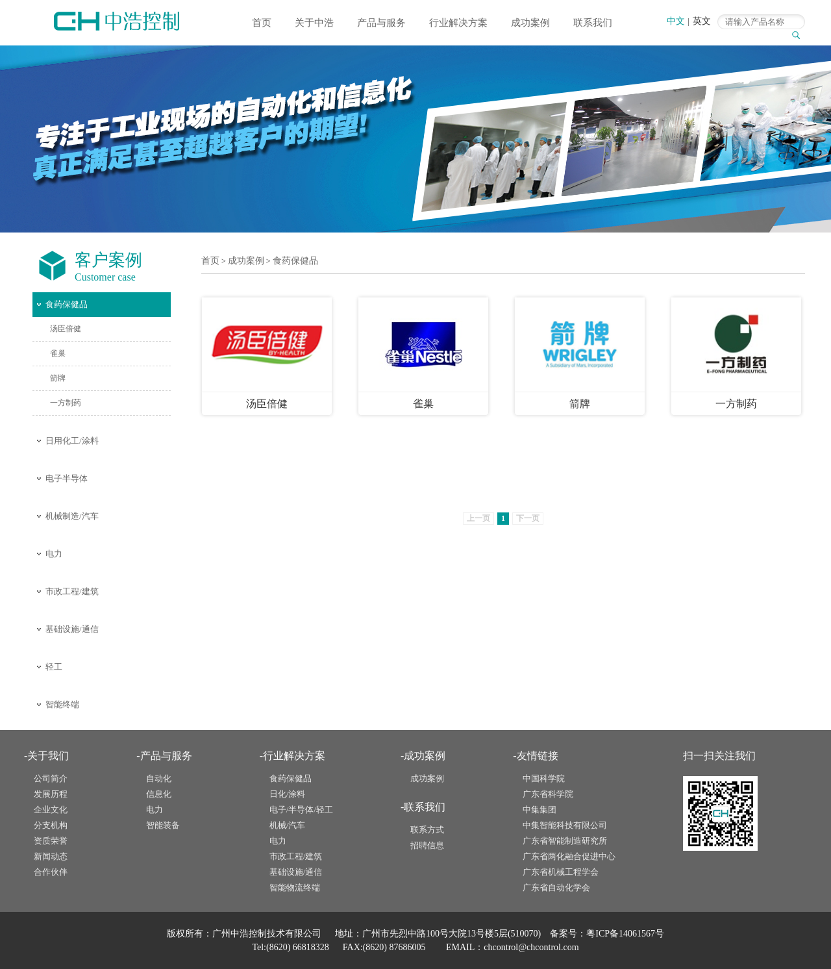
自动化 (158, 778)
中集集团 (539, 809)
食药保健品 (66, 304)
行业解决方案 (458, 23)
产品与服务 (381, 23)
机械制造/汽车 (72, 516)
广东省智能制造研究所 (565, 841)
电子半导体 (66, 478)
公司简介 (51, 778)
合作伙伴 (51, 872)
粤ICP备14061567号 (625, 933)
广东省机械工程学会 (561, 872)
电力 (53, 554)
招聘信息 (427, 845)
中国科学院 (544, 778)
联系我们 (592, 23)
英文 (702, 21)
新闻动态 (51, 856)
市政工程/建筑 (72, 591)
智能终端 (62, 704)
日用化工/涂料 (72, 441)
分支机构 (51, 825)
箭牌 (58, 378)
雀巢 (58, 353)
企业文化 (51, 809)
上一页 (478, 518)
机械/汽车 (287, 825)
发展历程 (51, 794)
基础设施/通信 (72, 629)
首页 (261, 23)
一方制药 (65, 402)
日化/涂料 (287, 794)
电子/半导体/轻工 (301, 809)
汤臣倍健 (65, 328)
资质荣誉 (51, 841)
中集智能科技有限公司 (565, 825)
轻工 (53, 667)
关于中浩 (314, 23)
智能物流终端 (294, 887)
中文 (676, 21)
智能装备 (163, 825)
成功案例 (530, 23)
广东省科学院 (548, 794)
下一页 (528, 518)
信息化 (158, 794)
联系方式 (427, 830)
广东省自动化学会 (556, 887)
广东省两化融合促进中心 (569, 856)
